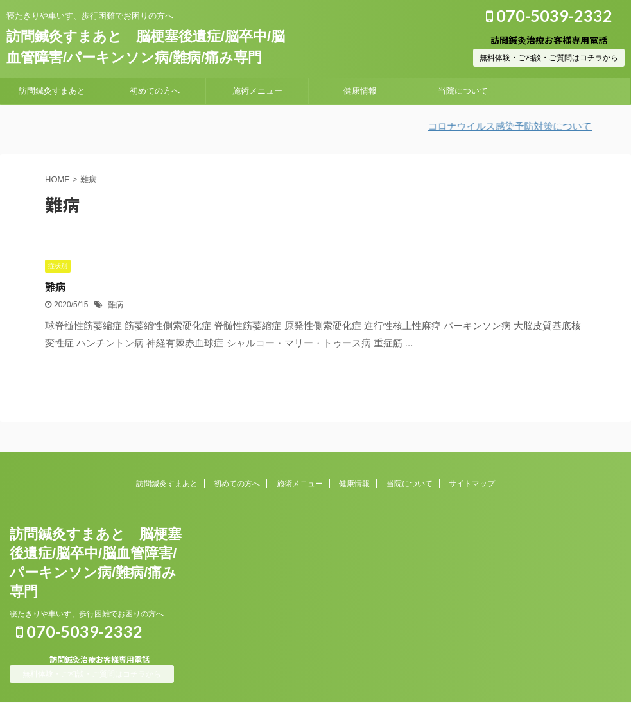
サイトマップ (472, 483)
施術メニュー (257, 91)
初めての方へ (155, 91)
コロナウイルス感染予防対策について (518, 126)
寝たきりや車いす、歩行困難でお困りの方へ (87, 613)
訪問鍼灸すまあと (52, 91)
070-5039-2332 (549, 15)
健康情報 (360, 91)
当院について (463, 91)
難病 (55, 287)
